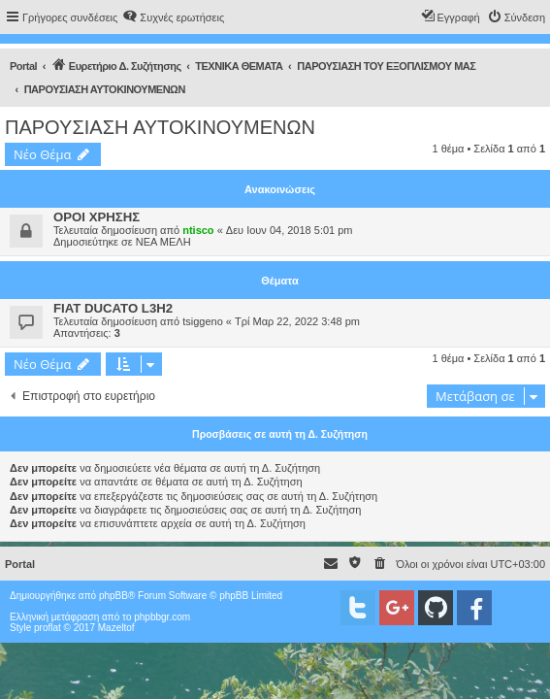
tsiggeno (202, 321)
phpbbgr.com (162, 617)
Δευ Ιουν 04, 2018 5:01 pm (289, 230)
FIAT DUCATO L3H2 (113, 308)
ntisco (197, 230)
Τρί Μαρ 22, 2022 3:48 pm (297, 321)
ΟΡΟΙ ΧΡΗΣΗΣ (96, 217)
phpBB (113, 595)
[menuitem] (173, 17)
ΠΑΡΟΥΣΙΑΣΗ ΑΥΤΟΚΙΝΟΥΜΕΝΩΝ (160, 127)
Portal (23, 66)
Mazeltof (116, 627)
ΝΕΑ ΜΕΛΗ (163, 242)
